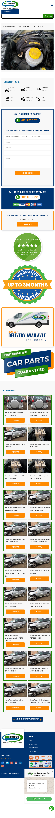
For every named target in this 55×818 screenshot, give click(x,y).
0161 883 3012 (29, 120)
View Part (15, 420)
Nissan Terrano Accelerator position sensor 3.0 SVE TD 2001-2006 (15, 573)
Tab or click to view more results (27, 719)
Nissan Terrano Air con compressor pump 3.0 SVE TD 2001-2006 (14, 638)
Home (30, 740)
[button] (27, 720)
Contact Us (32, 751)
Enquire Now (27, 224)
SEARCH (49, 16)
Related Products (9, 391)
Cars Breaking (33, 748)
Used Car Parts (33, 744)
